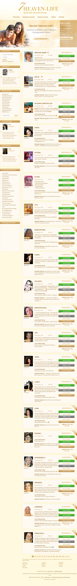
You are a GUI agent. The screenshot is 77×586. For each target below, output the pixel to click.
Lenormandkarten (7, 185)
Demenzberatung (7, 217)
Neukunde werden (29, 17)
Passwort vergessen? (7, 61)
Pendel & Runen (6, 212)
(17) (66, 307)
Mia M (37, 77)
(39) (66, 433)
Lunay (37, 382)
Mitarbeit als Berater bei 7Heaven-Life (61, 577)
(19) (66, 482)
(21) (66, 176)
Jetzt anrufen (67, 56)
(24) (66, 103)
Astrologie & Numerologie (9, 208)
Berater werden (43, 17)
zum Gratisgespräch (41, 38)
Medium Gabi (40, 230)
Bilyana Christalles (43, 103)
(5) (66, 457)
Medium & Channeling (8, 191)
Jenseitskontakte (7, 199)
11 (57, 556)
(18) (66, 381)
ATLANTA (38, 281)
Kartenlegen (5, 176)
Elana (37, 177)
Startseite (16, 17)
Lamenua (38, 507)
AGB (42, 577)
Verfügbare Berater (7, 96)
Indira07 (38, 482)
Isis (36, 333)
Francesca (39, 533)
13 (62, 556)
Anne (37, 357)
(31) (66, 229)
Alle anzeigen (24, 567)
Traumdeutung (6, 214)
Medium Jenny (40, 52)
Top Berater (5, 107)
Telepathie (5, 198)
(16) (66, 408)
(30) (66, 332)
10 (54, 556)
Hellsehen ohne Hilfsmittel (9, 175)
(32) (66, 204)
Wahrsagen (5, 189)
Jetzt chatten (67, 185)
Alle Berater (5, 94)
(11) (66, 533)
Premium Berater (7, 108)
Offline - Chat (66, 111)
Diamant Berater (6, 110)
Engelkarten (5, 178)
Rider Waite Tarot (7, 187)
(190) (66, 52)
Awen (37, 127)
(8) (66, 506)
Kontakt (61, 17)
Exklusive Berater (7, 99)
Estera (38, 152)
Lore (9, 124)
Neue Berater (5, 104)
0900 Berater (5, 112)
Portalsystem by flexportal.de (50, 579)
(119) (66, 152)
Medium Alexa (40, 308)
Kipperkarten (5, 182)
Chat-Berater (5, 100)
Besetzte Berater (7, 97)
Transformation (6, 203)
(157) (66, 76)
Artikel (53, 17)
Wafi (11, 149)
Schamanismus (6, 194)
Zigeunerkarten (6, 184)
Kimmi (37, 255)
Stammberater (6, 105)
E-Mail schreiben (66, 61)
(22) (66, 127)
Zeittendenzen (6, 192)
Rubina (38, 433)
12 (59, 556)
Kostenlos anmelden (65, 38)
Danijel (10, 70)
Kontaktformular (58, 571)
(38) (66, 281)
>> (68, 556)
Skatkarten (5, 180)
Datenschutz (47, 577)
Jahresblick (5, 173)
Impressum (50, 571)
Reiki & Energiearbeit (8, 196)
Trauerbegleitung (7, 210)
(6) (66, 254)
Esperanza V (40, 457)
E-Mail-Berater (6, 102)
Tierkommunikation (7, 215)
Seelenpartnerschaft (7, 201)
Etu (36, 205)
